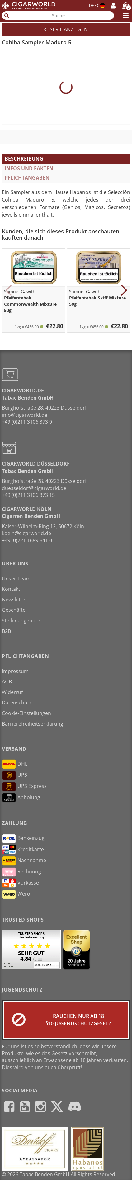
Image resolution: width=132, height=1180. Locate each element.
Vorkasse (20, 883)
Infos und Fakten (29, 168)
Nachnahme (24, 861)
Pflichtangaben (27, 177)
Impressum (15, 671)
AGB (7, 681)
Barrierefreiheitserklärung (32, 723)
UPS (14, 775)
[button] (8, 290)
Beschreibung (24, 158)
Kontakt (11, 588)
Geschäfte (14, 609)
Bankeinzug (23, 839)
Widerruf (12, 692)
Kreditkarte (23, 850)
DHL (14, 764)
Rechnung (21, 872)
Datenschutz (17, 702)
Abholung (21, 798)
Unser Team (16, 578)
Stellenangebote (21, 620)
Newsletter (14, 599)
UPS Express (24, 787)
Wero (16, 894)
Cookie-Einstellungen (26, 713)
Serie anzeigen (66, 29)
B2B (6, 631)
